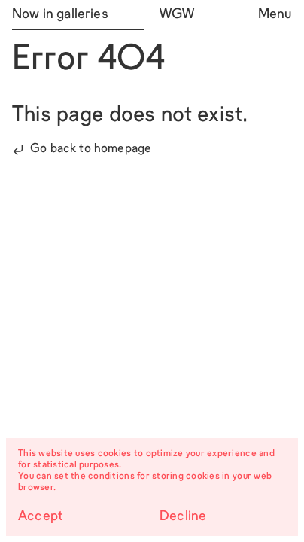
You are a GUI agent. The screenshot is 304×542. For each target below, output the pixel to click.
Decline (183, 516)
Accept (40, 516)
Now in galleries (60, 14)
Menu (275, 14)
